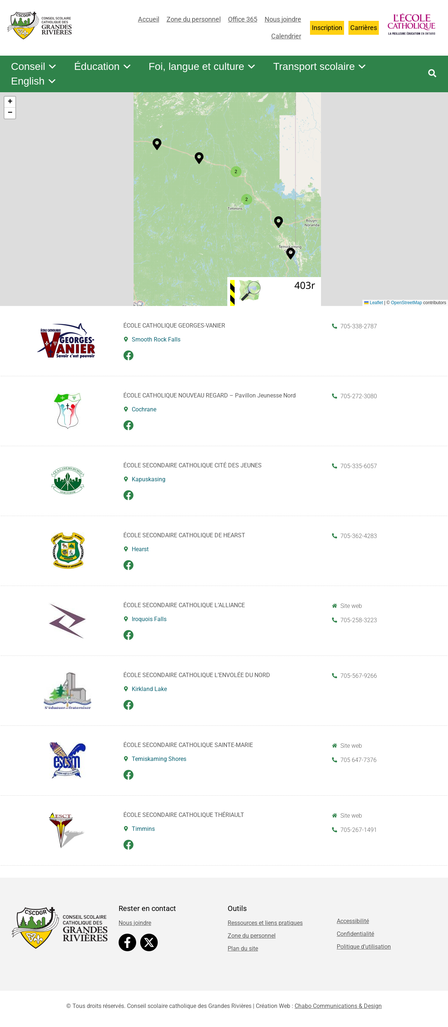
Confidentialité (355, 933)
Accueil (148, 19)
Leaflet (373, 302)
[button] (199, 158)
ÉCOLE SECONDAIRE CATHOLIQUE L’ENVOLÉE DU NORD (196, 675)
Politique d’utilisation (364, 946)
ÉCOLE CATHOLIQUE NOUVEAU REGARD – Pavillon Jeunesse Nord (209, 395)
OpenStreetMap (406, 302)
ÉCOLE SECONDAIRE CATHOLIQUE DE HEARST (184, 535)
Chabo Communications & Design (338, 1005)
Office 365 (242, 19)
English (34, 81)
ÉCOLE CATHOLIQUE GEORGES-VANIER (174, 325)
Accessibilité (353, 921)
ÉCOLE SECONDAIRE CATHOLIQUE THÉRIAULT (183, 814)
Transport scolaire (320, 66)
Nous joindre (283, 19)
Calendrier (286, 36)
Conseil (34, 66)
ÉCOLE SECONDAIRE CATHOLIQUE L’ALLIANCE (184, 605)
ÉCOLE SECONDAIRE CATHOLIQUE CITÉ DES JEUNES (192, 465)
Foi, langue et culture (203, 66)
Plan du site (243, 948)
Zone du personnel (194, 19)
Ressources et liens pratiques (265, 922)
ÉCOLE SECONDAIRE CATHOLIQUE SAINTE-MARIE (188, 745)
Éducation (103, 66)
